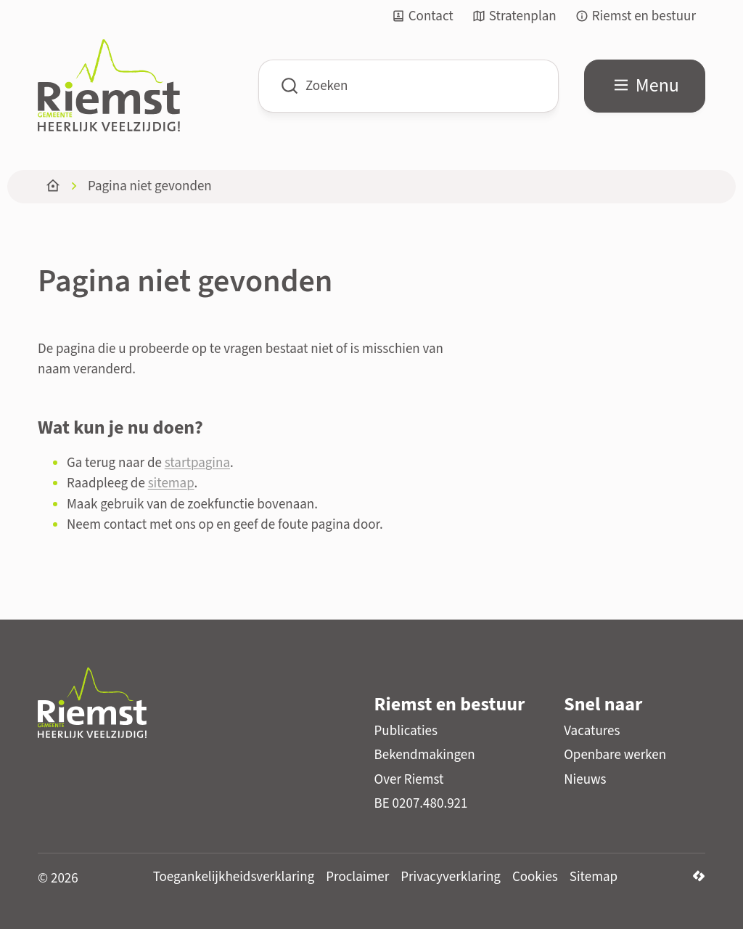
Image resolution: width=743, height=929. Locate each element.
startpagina (197, 463)
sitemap (171, 483)
